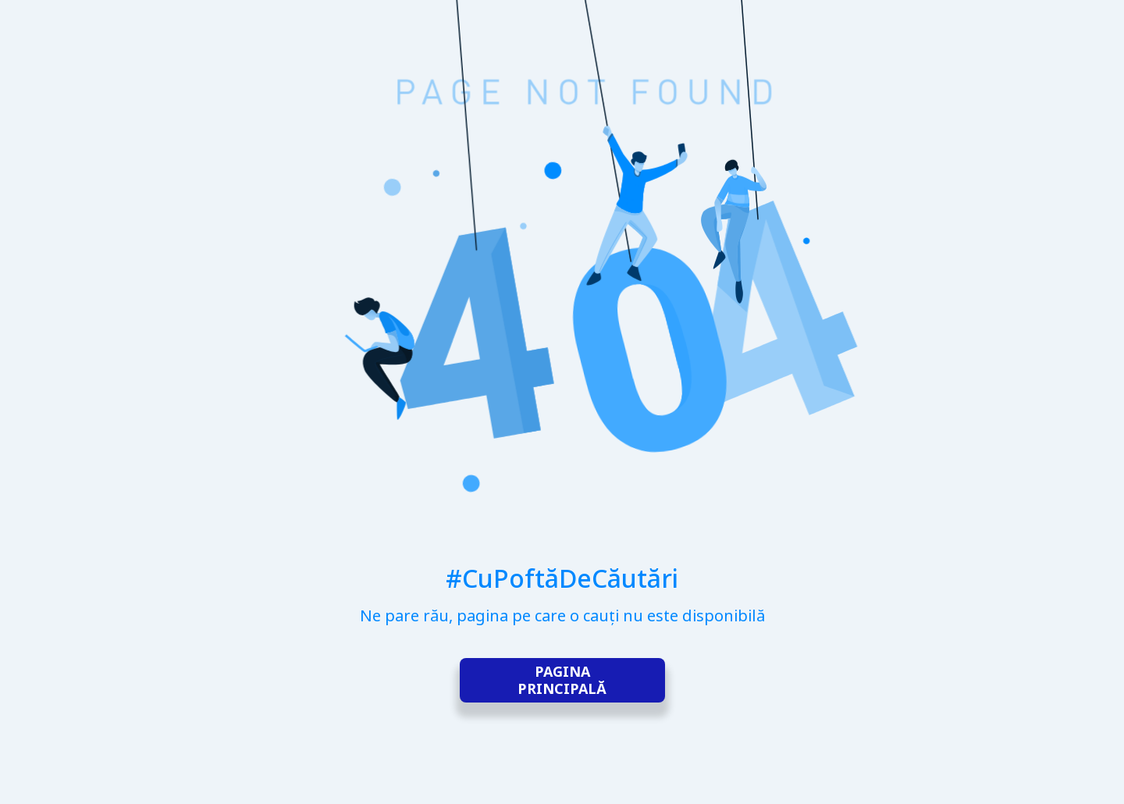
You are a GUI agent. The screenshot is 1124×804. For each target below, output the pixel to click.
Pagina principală (562, 680)
